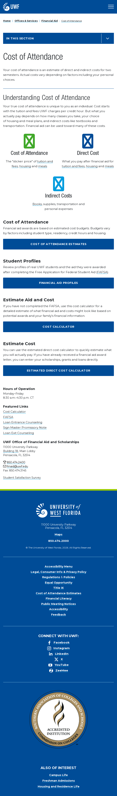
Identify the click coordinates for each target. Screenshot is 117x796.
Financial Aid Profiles (58, 283)
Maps (58, 534)
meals (42, 166)
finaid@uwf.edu (17, 466)
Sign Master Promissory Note (25, 427)
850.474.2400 (16, 462)
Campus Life (58, 775)
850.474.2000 (58, 541)
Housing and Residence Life (58, 786)
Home (7, 20)
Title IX (58, 588)
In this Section (20, 38)
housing (25, 166)
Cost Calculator (58, 326)
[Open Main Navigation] (111, 7)
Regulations (51, 577)
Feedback (58, 614)
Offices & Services (26, 20)
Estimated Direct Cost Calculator (58, 370)
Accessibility (58, 609)
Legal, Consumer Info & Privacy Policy (58, 572)
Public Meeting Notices (58, 604)
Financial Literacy (59, 598)
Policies (69, 577)
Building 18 (10, 451)
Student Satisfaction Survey (22, 477)
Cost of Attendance (71, 20)
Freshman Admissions (58, 780)
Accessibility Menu (58, 566)
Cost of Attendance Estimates (58, 244)
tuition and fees (73, 166)
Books (37, 204)
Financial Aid (49, 20)
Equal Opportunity (58, 582)
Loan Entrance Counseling (22, 422)
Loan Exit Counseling (18, 433)
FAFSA (102, 272)
